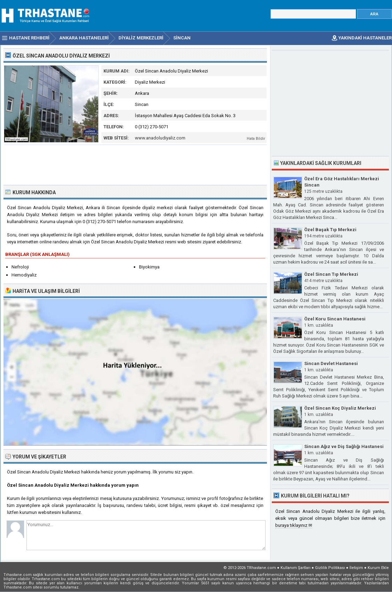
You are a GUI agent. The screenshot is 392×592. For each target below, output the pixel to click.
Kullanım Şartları (295, 568)
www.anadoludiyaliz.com (160, 138)
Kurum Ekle (378, 568)
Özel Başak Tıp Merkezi (330, 229)
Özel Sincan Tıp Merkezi (331, 274)
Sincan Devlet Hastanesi (331, 363)
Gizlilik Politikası (330, 568)
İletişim (356, 568)
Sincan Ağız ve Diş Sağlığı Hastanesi (344, 446)
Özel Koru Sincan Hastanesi (335, 318)
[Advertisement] (135, 164)
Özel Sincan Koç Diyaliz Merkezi (340, 408)
